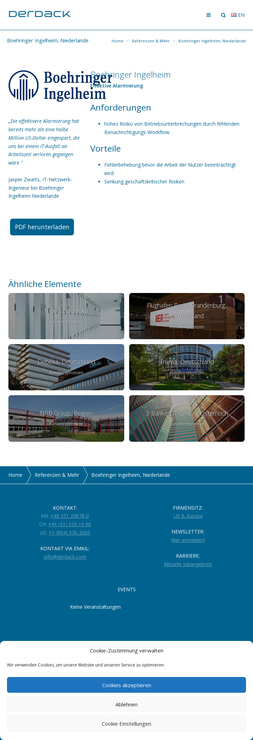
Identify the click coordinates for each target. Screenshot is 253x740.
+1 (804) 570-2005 (69, 532)
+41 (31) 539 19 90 (69, 524)
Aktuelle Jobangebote (188, 564)
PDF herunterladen (44, 227)
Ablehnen (126, 704)
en (238, 15)
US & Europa (188, 515)
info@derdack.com (65, 556)
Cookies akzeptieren (126, 685)
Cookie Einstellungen (126, 723)
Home (118, 40)
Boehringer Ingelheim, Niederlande (212, 40)
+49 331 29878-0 (69, 515)
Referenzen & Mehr (151, 40)
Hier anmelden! (188, 540)
